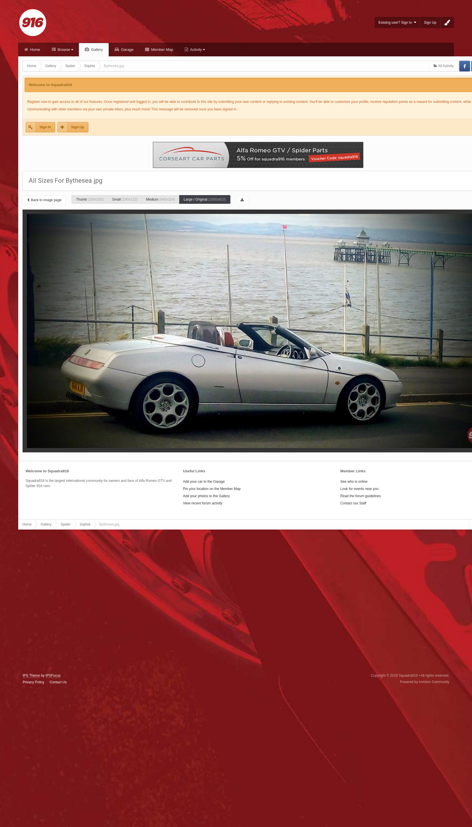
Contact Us (57, 682)
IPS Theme (31, 676)
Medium (160, 199)
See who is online (353, 482)
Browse (65, 49)
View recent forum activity (203, 503)
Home (34, 49)
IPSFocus (53, 676)
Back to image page (44, 200)
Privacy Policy (33, 682)
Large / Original (205, 199)
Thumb (89, 199)
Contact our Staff (353, 503)
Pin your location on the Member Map (211, 489)
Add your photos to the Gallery (206, 496)
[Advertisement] (66, 601)
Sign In (45, 127)
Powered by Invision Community (424, 682)
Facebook (464, 66)
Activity (197, 49)
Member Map (161, 49)
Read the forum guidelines (360, 496)
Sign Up (430, 23)
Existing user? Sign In (397, 22)
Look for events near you (359, 489)
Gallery (96, 49)
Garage (127, 49)
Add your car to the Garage (204, 482)
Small (124, 199)
